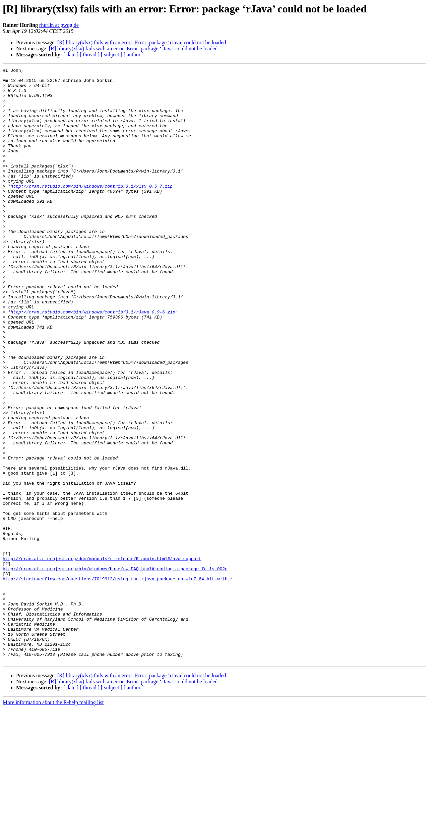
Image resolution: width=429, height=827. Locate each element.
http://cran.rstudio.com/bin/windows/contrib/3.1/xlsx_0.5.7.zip (91, 210)
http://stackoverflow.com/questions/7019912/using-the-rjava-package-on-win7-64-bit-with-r (118, 681)
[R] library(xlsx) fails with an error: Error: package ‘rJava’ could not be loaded (141, 42)
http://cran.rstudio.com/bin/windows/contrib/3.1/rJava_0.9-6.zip (92, 361)
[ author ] (134, 54)
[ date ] (70, 54)
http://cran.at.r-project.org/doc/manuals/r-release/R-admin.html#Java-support (102, 657)
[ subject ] (111, 54)
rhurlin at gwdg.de (59, 25)
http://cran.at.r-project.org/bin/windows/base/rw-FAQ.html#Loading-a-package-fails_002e (115, 669)
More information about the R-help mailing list (53, 821)
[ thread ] (90, 54)
